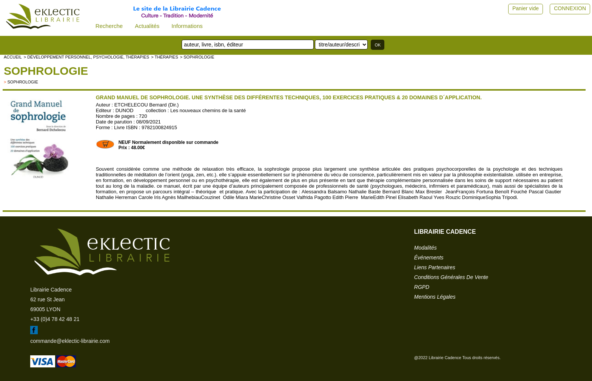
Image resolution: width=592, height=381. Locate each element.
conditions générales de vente (451, 277)
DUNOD (125, 110)
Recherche (109, 26)
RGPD (421, 287)
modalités (425, 248)
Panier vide (525, 8)
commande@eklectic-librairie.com (69, 341)
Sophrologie (46, 71)
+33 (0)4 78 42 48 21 (54, 319)
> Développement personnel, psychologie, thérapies (86, 57)
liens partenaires (434, 267)
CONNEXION (570, 8)
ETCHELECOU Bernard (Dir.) (146, 105)
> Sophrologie (197, 57)
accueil (13, 57)
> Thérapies (164, 57)
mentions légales (435, 297)
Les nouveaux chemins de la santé (208, 110)
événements (429, 258)
